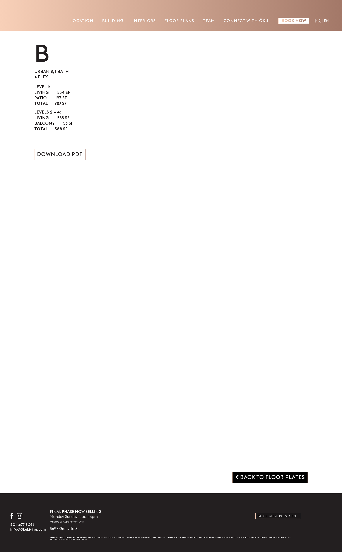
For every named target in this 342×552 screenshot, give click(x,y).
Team (209, 20)
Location (81, 20)
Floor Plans (179, 20)
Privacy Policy (57, 537)
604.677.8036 (22, 524)
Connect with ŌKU (246, 20)
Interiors (144, 20)
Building (113, 20)
